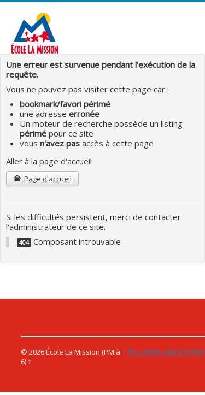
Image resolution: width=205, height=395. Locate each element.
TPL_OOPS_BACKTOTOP (166, 352)
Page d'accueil (42, 179)
